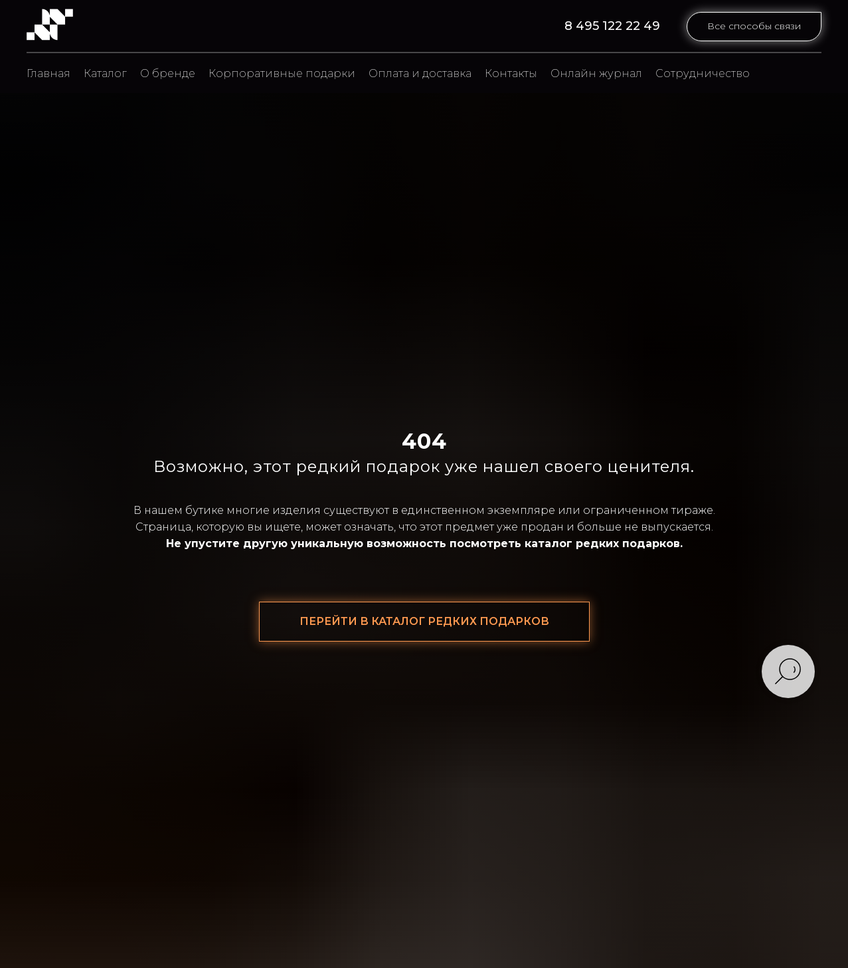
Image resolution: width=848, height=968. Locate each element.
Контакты (511, 73)
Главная (48, 73)
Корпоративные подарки (282, 73)
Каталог (105, 73)
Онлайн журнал (596, 73)
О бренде (167, 73)
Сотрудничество (702, 73)
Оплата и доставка (420, 73)
